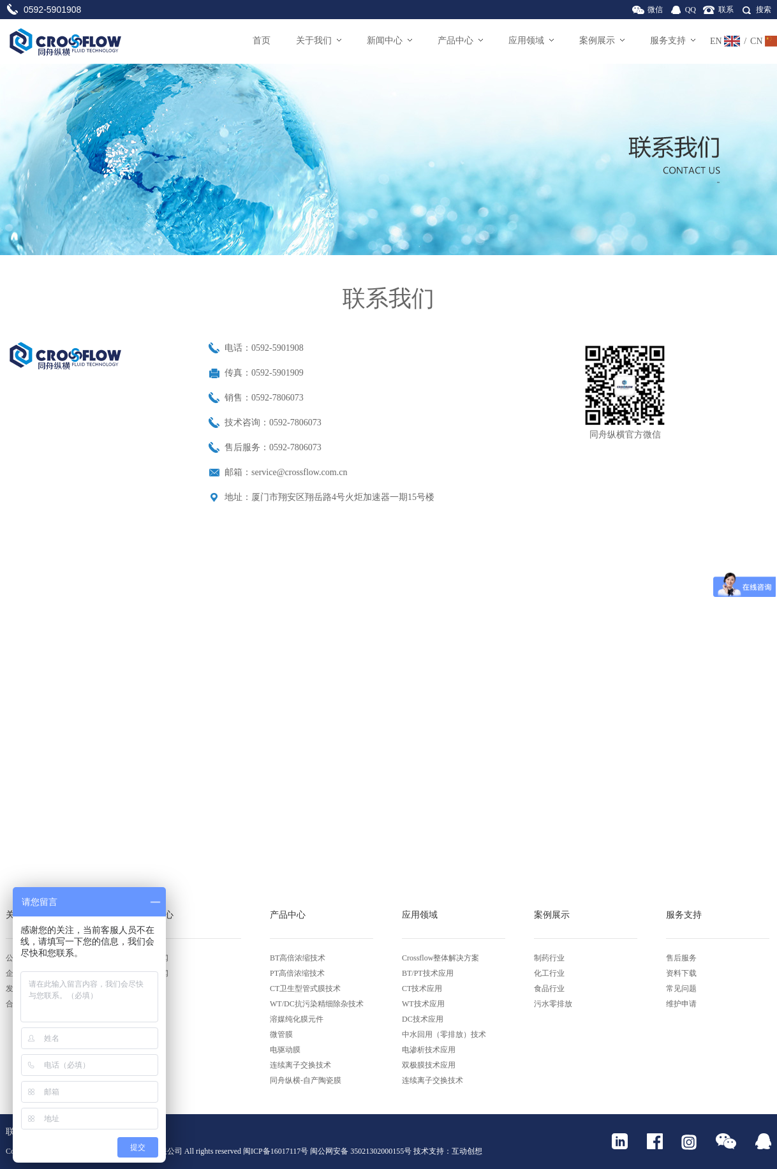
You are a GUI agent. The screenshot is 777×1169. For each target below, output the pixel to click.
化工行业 (549, 973)
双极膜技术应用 (428, 1065)
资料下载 (681, 973)
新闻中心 (389, 40)
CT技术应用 (422, 988)
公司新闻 (153, 957)
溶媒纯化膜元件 (296, 1019)
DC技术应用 (422, 1019)
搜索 (763, 9)
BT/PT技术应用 (428, 973)
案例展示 (602, 40)
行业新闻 (153, 973)
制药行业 (549, 957)
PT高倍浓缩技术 (297, 973)
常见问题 (681, 988)
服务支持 (672, 40)
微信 (655, 9)
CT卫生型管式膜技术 (305, 988)
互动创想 (467, 1151)
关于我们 (318, 40)
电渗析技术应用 (428, 1049)
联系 (726, 9)
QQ (690, 9)
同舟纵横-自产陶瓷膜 (305, 1080)
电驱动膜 (285, 1049)
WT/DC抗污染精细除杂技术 (317, 1003)
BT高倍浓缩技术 (297, 957)
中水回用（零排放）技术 (444, 1034)
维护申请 (681, 1003)
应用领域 (531, 40)
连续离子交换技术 (300, 1065)
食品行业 (549, 988)
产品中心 (460, 40)
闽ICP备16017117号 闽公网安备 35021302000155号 (327, 1151)
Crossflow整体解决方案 (440, 957)
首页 (261, 40)
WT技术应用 (423, 1003)
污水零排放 (553, 1003)
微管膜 (281, 1034)
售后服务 (681, 957)
